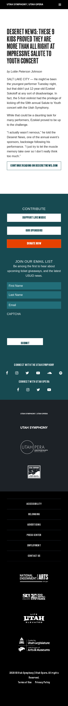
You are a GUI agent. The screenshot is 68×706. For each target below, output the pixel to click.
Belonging (34, 514)
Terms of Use (25, 682)
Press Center (34, 535)
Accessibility (34, 504)
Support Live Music (34, 217)
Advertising (34, 525)
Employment (34, 545)
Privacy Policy (42, 682)
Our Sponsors (34, 230)
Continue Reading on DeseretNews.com (33, 165)
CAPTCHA (14, 314)
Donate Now (34, 243)
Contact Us (34, 556)
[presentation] (34, 325)
